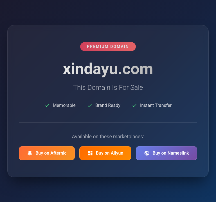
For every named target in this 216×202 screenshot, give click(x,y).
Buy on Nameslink (166, 153)
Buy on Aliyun (105, 153)
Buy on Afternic (47, 153)
